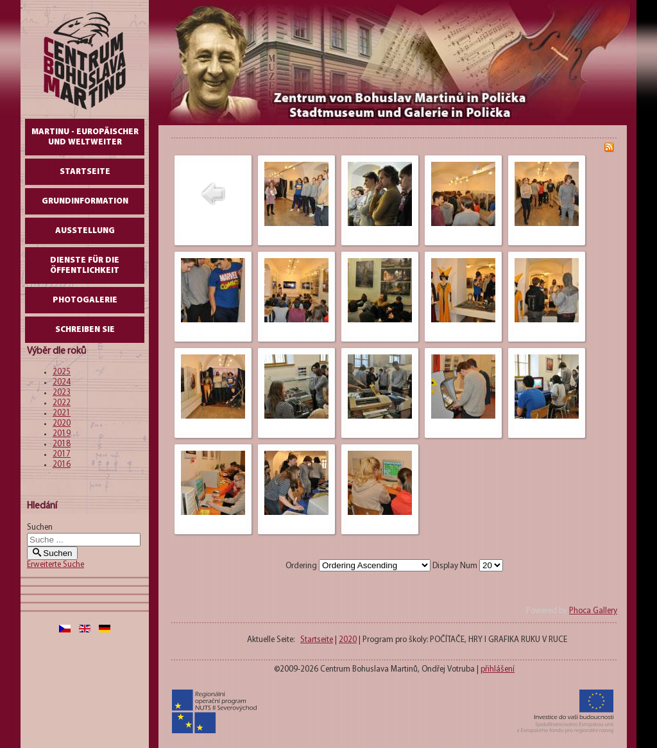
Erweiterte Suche (55, 565)
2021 (62, 413)
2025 (62, 372)
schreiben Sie (85, 330)
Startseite (85, 172)
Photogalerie (85, 300)
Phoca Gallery (593, 611)
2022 (62, 403)
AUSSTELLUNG (85, 231)
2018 (62, 444)
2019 (62, 434)
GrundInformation (85, 201)
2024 (62, 382)
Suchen (40, 527)
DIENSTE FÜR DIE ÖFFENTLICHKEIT (84, 265)
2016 (62, 464)
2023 (62, 392)
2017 (62, 454)
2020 (62, 423)
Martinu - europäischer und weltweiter (85, 137)
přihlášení (498, 669)
